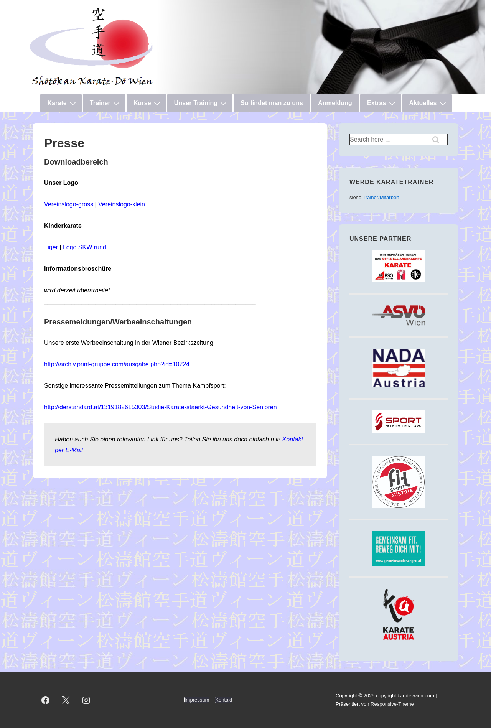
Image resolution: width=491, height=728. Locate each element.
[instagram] (86, 700)
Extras (382, 103)
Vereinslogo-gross (68, 204)
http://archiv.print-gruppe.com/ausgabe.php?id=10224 (116, 364)
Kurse (147, 103)
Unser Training (201, 103)
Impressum (197, 700)
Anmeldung (335, 103)
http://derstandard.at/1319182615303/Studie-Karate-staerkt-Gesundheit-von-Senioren (160, 407)
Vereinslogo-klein (121, 204)
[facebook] (45, 700)
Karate (62, 103)
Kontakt (223, 700)
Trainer (106, 103)
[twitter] (66, 700)
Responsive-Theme (392, 704)
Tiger (51, 247)
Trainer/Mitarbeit (380, 197)
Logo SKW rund (84, 247)
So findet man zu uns (272, 103)
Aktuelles (428, 103)
